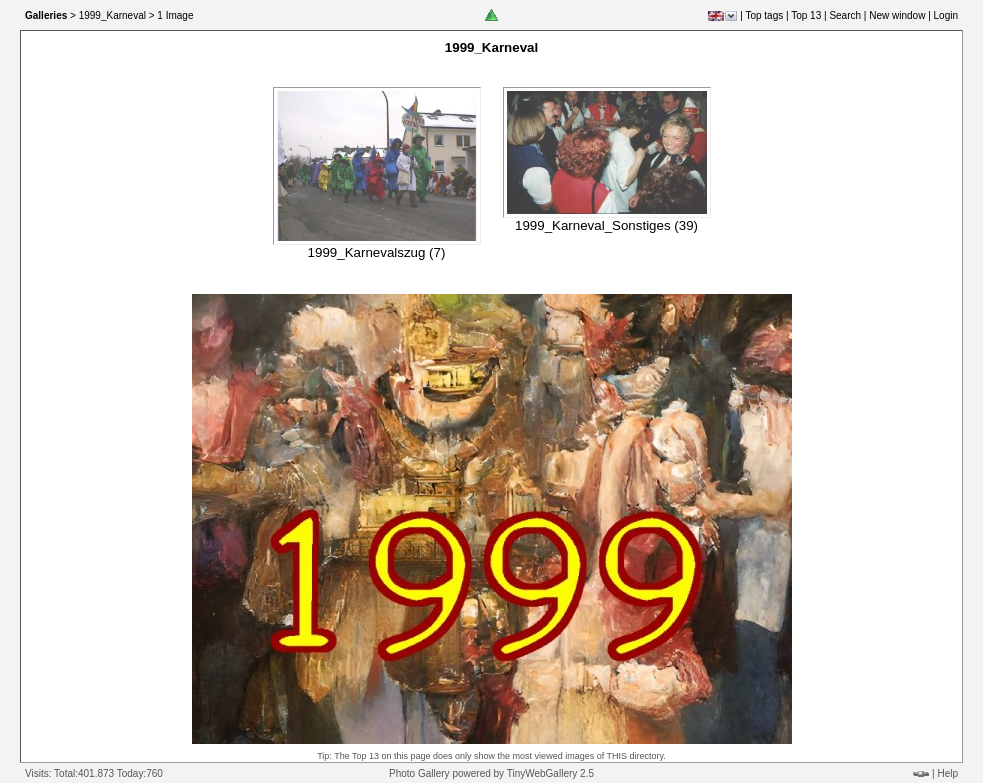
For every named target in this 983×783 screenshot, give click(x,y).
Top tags (764, 15)
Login (946, 15)
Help (947, 773)
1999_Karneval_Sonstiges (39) (606, 225)
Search (845, 15)
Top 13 (806, 15)
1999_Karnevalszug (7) (377, 252)
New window (897, 15)
